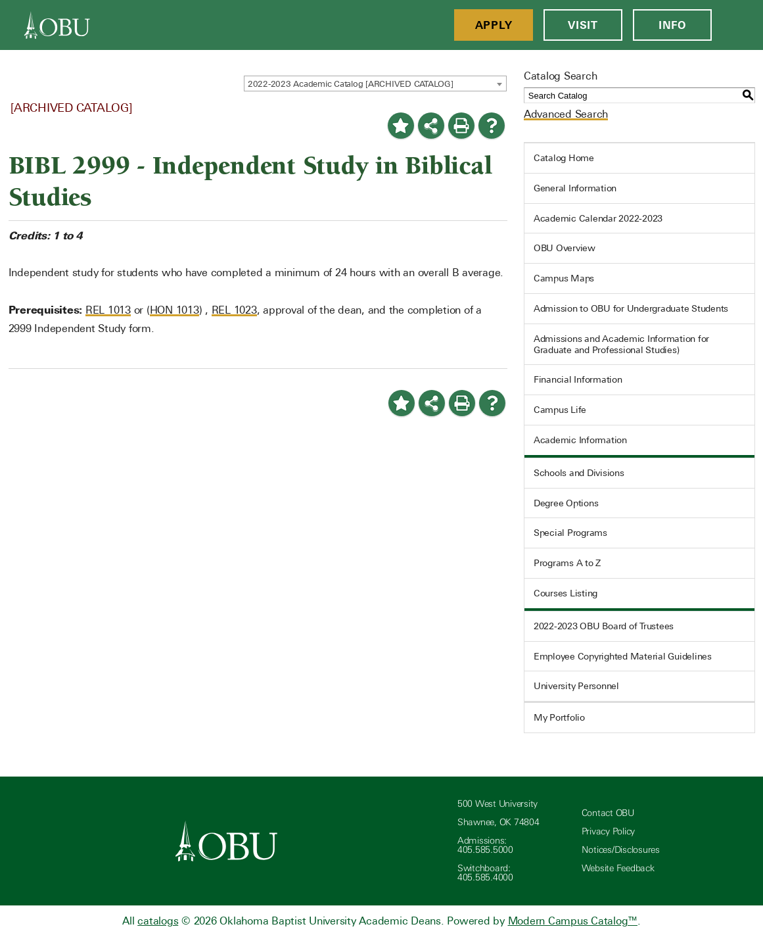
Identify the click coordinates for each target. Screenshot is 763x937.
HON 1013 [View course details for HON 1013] (174, 310)
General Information (575, 188)
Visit (583, 25)
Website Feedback (618, 868)
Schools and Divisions (579, 473)
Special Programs (570, 532)
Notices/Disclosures (621, 849)
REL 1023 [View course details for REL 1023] (234, 310)
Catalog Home (564, 158)
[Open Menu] (737, 25)
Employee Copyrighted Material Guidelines (623, 656)
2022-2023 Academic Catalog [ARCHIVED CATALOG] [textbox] (350, 84)
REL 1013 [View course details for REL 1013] (108, 310)
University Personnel (576, 686)
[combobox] (375, 83)
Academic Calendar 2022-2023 (598, 218)
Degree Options (566, 503)
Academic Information (580, 440)
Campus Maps (564, 278)
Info (672, 25)
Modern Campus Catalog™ (573, 921)
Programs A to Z (567, 563)
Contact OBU (608, 813)
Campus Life (560, 409)
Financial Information (578, 379)
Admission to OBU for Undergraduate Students (631, 308)
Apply (494, 25)
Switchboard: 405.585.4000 (485, 873)
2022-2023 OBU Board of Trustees (604, 626)
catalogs (157, 921)
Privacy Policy (609, 831)
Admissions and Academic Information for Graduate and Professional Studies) (621, 344)
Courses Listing (565, 593)
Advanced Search (566, 114)
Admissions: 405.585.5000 (485, 845)
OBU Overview (564, 248)
